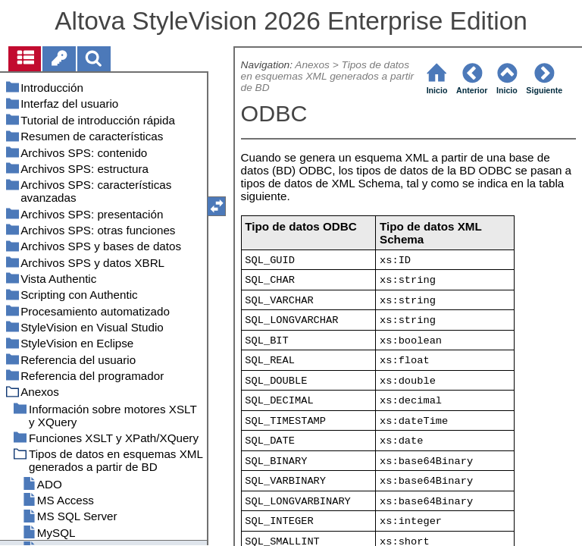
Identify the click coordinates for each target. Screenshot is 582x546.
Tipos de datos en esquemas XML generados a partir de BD (328, 76)
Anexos (312, 65)
